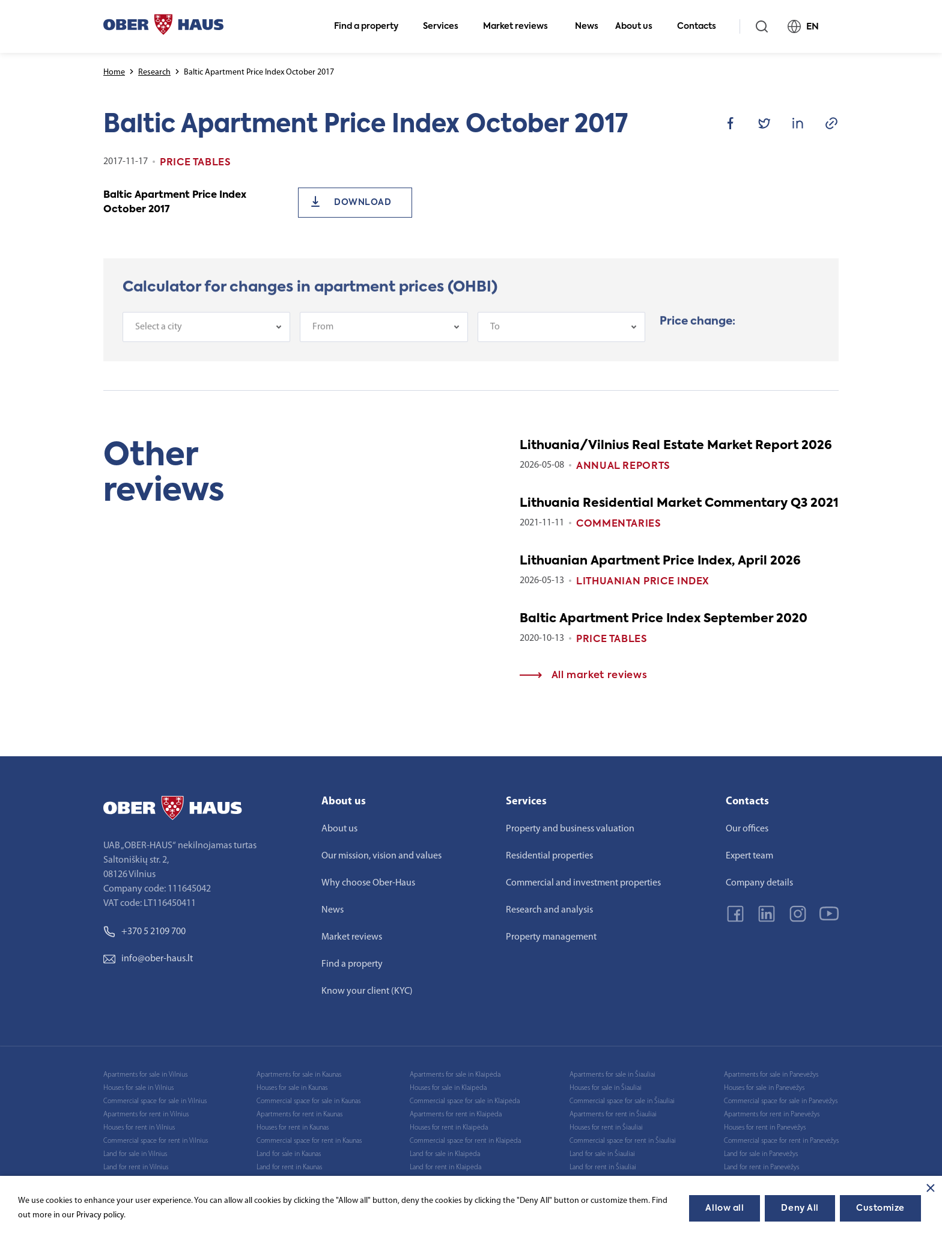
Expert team (749, 856)
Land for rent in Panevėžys (761, 1167)
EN (808, 26)
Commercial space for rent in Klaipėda (465, 1141)
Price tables (612, 639)
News (586, 26)
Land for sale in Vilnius (135, 1154)
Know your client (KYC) (367, 991)
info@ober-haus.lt (148, 959)
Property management (551, 937)
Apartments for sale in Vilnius (145, 1074)
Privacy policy (100, 1215)
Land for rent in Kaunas (289, 1167)
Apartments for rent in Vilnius (146, 1114)
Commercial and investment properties (583, 883)
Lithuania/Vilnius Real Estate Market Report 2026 (676, 446)
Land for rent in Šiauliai (603, 1167)
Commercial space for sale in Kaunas (308, 1101)
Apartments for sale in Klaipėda (455, 1074)
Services (446, 26)
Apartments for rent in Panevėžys (771, 1114)
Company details (759, 883)
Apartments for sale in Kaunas (299, 1074)
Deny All (799, 1208)
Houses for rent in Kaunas (293, 1127)
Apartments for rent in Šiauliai (613, 1114)
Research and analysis (549, 910)
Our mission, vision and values (381, 856)
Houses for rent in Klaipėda (449, 1127)
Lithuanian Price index (643, 582)
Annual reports (623, 466)
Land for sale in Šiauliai (602, 1154)
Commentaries (618, 524)
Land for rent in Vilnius (135, 1167)
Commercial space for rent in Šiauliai (623, 1141)
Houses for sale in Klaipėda (448, 1088)
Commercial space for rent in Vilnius (155, 1141)
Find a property (371, 26)
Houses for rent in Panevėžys (765, 1127)
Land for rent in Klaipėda (445, 1167)
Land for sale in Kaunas (289, 1154)
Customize (880, 1208)
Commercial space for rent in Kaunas (309, 1141)
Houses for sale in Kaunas (292, 1088)
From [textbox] (322, 333)
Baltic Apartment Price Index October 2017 (174, 203)
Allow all (724, 1208)
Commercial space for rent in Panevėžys (781, 1141)
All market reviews (583, 676)
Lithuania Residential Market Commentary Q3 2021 (679, 504)
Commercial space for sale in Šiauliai (622, 1101)
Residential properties (549, 856)
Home (114, 72)
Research (154, 72)
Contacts (701, 26)
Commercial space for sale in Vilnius (155, 1101)
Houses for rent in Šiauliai (606, 1127)
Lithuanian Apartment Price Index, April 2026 (660, 561)
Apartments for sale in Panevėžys (771, 1074)
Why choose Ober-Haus (368, 883)
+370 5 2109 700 (144, 932)
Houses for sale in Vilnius (138, 1088)
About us (639, 26)
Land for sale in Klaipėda (445, 1154)
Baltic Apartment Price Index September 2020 (663, 619)
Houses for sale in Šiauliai (606, 1088)
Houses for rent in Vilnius (139, 1127)
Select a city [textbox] (158, 333)
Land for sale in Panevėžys (761, 1154)
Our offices (747, 829)
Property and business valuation (570, 829)
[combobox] (206, 334)
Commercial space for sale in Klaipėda (465, 1101)
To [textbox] (495, 333)
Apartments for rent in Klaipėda (456, 1114)
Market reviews (520, 26)
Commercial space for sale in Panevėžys (780, 1101)
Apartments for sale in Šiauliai (612, 1074)
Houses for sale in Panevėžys (764, 1088)
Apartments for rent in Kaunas (299, 1114)
